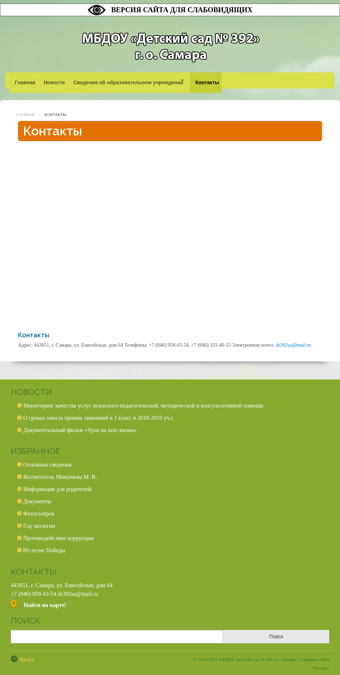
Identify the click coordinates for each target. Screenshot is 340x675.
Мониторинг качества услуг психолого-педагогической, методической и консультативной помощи (143, 401)
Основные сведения (47, 460)
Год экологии (39, 521)
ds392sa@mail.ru (293, 340)
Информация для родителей (57, 485)
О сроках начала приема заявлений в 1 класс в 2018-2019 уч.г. (98, 413)
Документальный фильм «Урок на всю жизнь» (80, 426)
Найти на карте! (45, 601)
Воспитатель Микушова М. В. (60, 472)
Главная (25, 80)
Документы (37, 497)
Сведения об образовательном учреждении (134, 80)
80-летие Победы (44, 546)
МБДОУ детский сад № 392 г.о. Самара (257, 655)
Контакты (219, 80)
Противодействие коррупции (58, 534)
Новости (57, 80)
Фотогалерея (39, 509)
